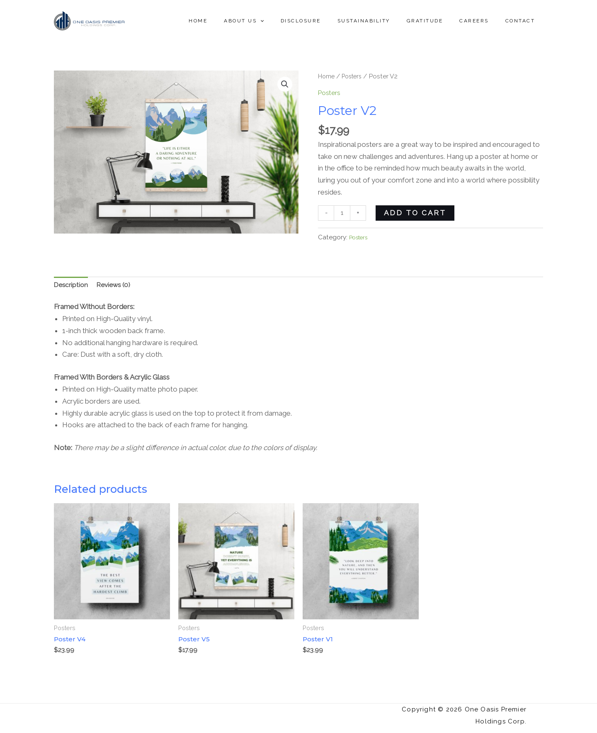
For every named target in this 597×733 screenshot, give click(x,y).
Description (72, 287)
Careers (484, 21)
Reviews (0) (117, 287)
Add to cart (417, 213)
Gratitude (441, 21)
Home (241, 21)
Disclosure (331, 21)
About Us (280, 20)
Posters (355, 76)
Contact (524, 21)
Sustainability (387, 21)
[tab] (72, 287)
